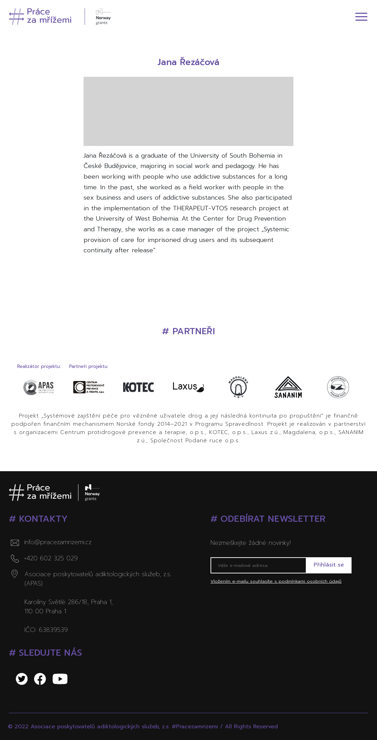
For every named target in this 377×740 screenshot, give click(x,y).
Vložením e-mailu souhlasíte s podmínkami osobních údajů (276, 581)
